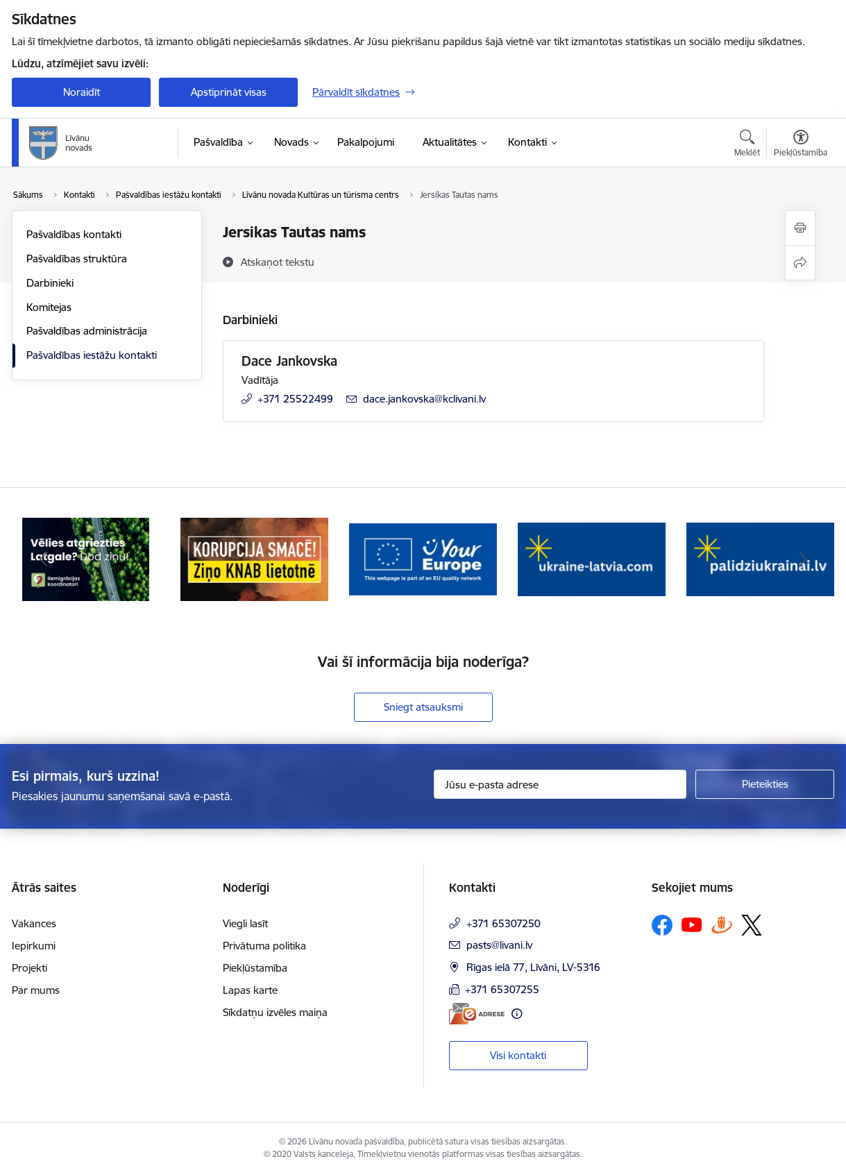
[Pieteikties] (764, 784)
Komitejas (48, 307)
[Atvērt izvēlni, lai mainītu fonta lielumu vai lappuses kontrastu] (800, 145)
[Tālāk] (803, 559)
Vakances (34, 923)
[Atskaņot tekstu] (277, 261)
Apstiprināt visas (229, 92)
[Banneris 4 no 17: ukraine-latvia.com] (592, 558)
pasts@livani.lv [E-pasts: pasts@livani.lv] (499, 945)
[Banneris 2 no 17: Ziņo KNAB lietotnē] (254, 558)
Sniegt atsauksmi (423, 706)
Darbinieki (50, 282)
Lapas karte (250, 990)
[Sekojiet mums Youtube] (692, 924)
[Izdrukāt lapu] (800, 228)
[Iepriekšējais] (43, 559)
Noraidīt (81, 92)
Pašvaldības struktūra (76, 258)
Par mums (36, 990)
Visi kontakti (518, 1055)
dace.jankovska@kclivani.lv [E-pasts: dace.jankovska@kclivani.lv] (424, 398)
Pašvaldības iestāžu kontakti (91, 355)
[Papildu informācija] (516, 1013)
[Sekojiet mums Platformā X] (751, 925)
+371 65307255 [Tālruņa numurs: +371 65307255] (502, 989)
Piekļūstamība (255, 967)
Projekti (29, 967)
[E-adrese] (477, 1013)
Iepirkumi (34, 945)
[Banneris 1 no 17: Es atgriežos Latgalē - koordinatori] (85, 558)
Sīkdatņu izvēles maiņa (275, 1012)
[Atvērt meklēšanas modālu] (747, 145)
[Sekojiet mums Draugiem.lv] (721, 924)
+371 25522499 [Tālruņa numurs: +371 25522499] (295, 398)
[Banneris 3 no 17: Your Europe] (423, 558)
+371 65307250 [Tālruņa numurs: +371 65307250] (503, 923)
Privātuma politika (264, 945)
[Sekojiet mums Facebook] (662, 925)
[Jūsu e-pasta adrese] (560, 784)
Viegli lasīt (245, 923)
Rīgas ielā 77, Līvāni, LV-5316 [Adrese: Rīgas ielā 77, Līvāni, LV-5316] (533, 967)
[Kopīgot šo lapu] (800, 263)
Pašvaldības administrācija (86, 330)
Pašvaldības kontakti (73, 234)
